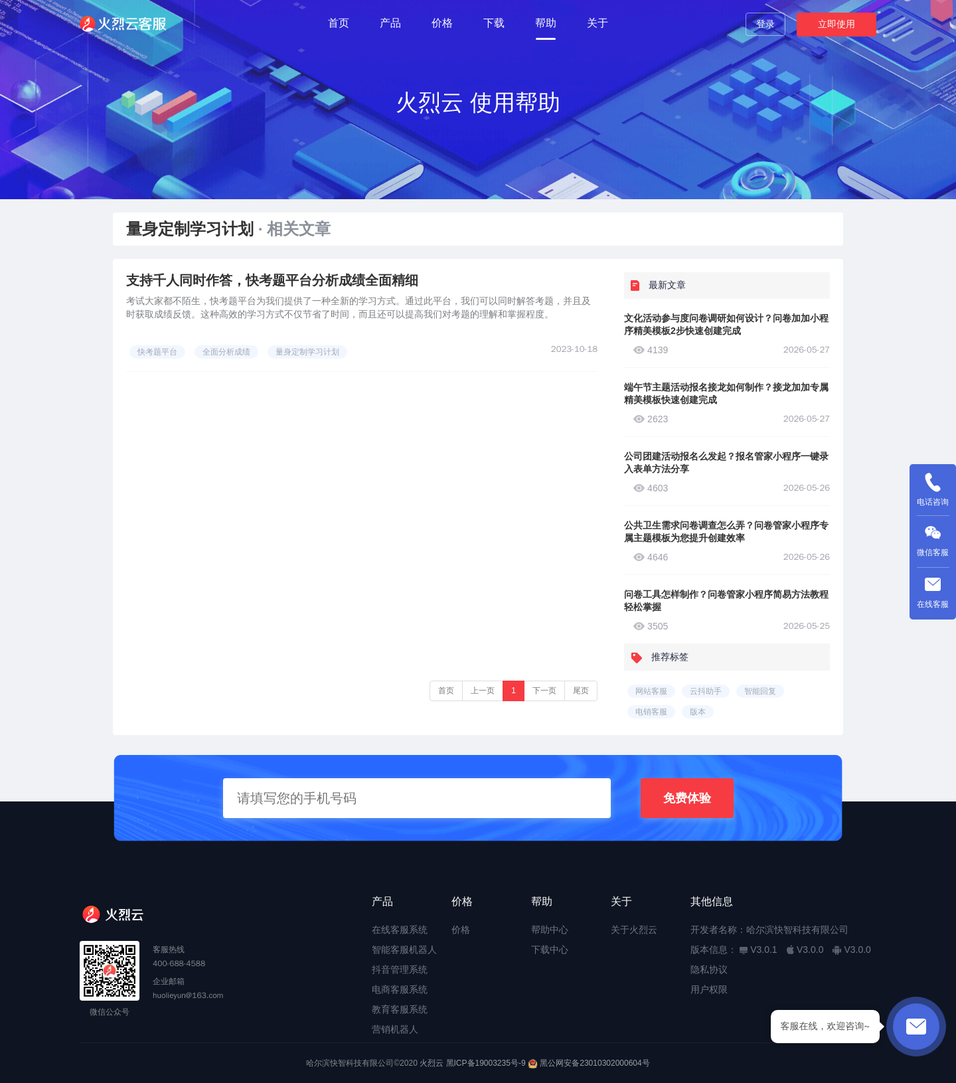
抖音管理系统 (400, 969)
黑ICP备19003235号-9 (486, 1063)
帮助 (545, 23)
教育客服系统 (400, 1009)
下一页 (544, 690)
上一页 (483, 690)
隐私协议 (709, 969)
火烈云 (431, 1063)
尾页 (581, 690)
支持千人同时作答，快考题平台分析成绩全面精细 (272, 280)
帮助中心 (549, 929)
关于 (597, 23)
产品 (390, 23)
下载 (494, 23)
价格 (442, 23)
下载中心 (549, 949)
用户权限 (709, 989)
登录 (765, 24)
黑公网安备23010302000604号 (594, 1063)
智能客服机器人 (404, 949)
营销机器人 (395, 1029)
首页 (338, 23)
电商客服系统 (400, 989)
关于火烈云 (634, 929)
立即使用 (836, 24)
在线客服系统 (400, 929)
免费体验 (687, 798)
